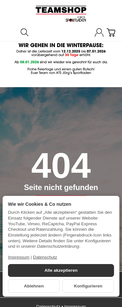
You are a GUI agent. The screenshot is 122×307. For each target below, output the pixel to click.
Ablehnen (34, 286)
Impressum (18, 257)
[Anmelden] (99, 32)
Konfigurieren (88, 286)
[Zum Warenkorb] (111, 32)
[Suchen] (24, 32)
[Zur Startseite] (61, 14)
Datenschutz (45, 257)
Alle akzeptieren (61, 270)
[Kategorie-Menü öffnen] (11, 32)
